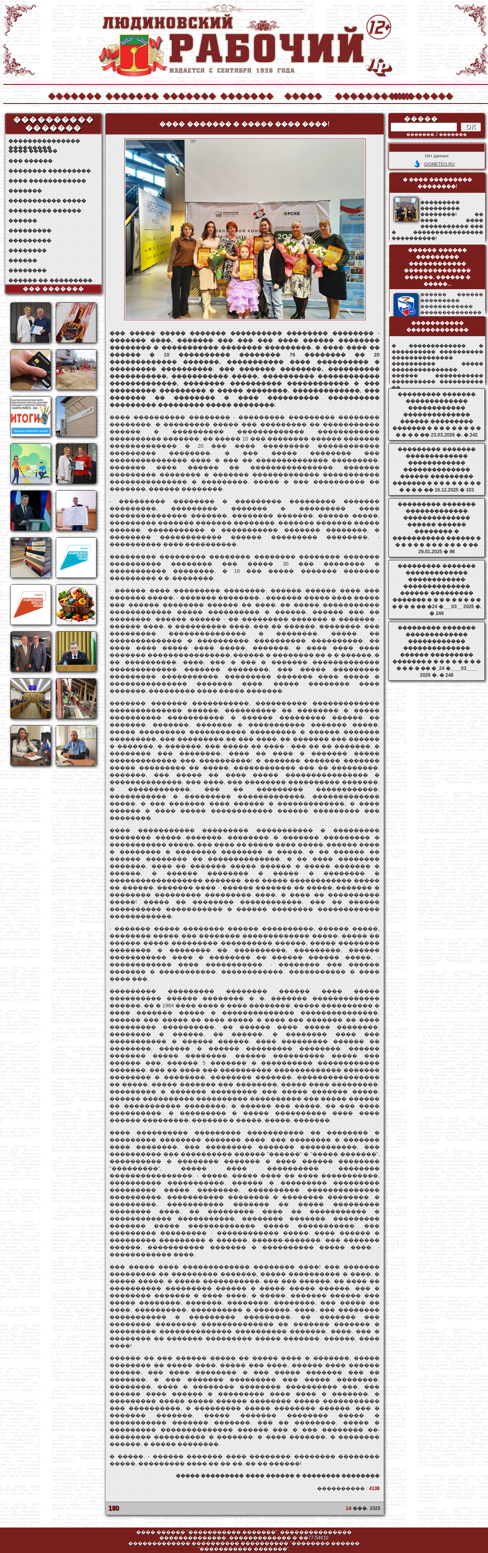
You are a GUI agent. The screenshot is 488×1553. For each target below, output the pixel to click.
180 (113, 1508)
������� (74, 95)
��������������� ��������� (44, 141)
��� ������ (30, 161)
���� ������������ (47, 181)
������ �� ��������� (50, 280)
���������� (361, 95)
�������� (418, 95)
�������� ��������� (49, 171)
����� (303, 95)
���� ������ (32, 151)
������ (22, 220)
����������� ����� (47, 201)
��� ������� (53, 289)
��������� (29, 230)
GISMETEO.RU (439, 164)
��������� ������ (44, 210)
